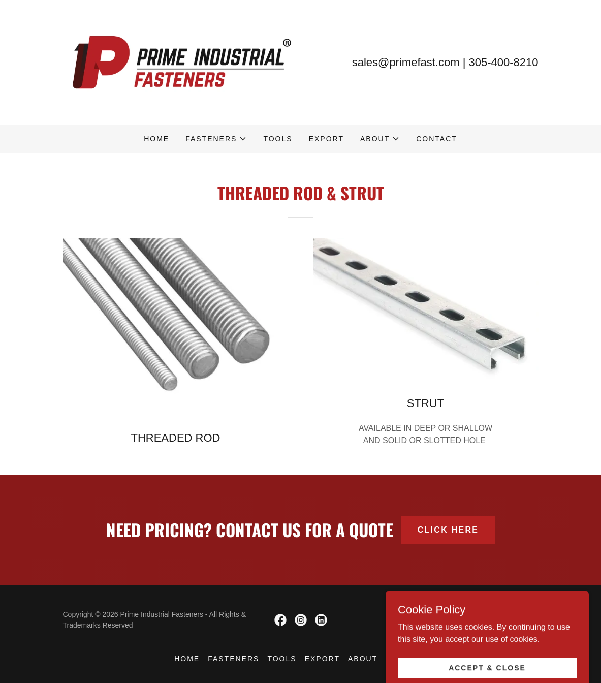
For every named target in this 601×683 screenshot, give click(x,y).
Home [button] (187, 659)
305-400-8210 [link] (503, 62)
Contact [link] (436, 139)
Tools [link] (277, 139)
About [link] (362, 659)
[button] (216, 139)
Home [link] (156, 139)
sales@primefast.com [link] (406, 62)
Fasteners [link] (233, 659)
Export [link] (326, 139)
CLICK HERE (448, 529)
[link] (182, 61)
